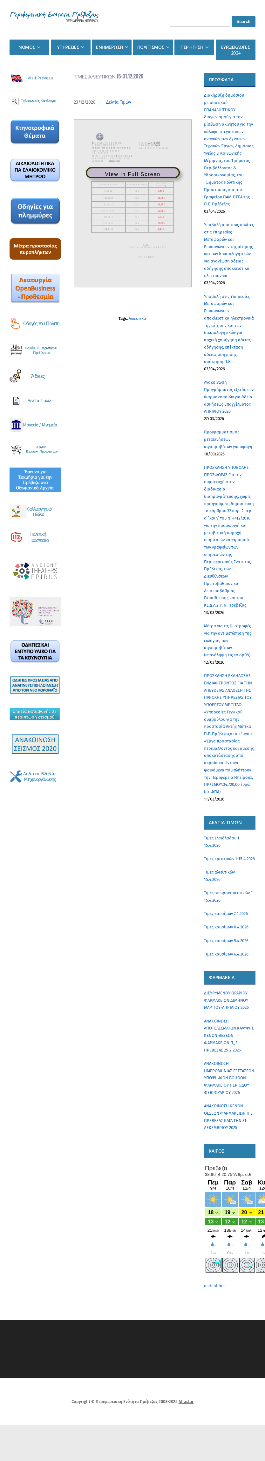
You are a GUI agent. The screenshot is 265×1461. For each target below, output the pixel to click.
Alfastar (186, 1401)
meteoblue (214, 1285)
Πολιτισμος (150, 47)
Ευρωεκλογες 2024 (235, 50)
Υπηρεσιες (68, 47)
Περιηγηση (191, 47)
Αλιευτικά (137, 318)
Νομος (26, 47)
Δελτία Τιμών (118, 102)
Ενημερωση (109, 47)
